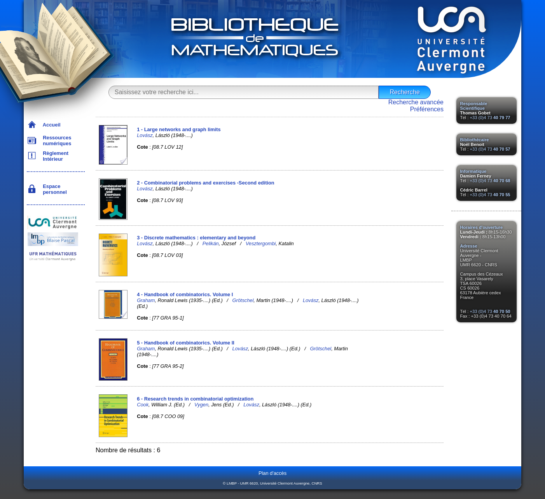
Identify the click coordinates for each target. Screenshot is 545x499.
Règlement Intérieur (54, 156)
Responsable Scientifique (473, 106)
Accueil (50, 125)
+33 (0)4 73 (490, 117)
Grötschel (243, 300)
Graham (146, 300)
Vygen (201, 405)
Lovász (145, 135)
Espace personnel (53, 189)
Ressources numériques (55, 140)
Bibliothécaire (474, 139)
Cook (142, 405)
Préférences (427, 109)
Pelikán (211, 243)
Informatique (473, 171)
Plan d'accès (272, 473)
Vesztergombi (261, 243)
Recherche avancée (416, 102)
